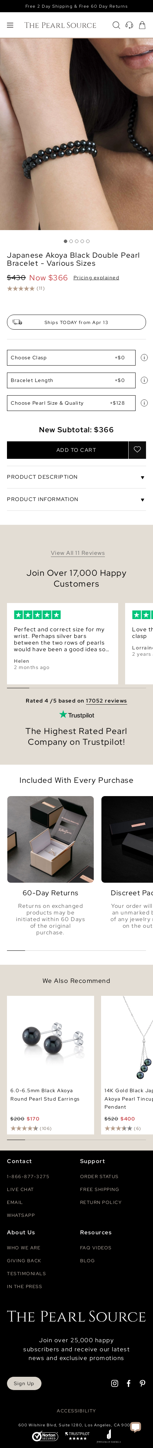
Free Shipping (100, 1189)
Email (15, 1202)
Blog (87, 1261)
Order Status (99, 1176)
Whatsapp (21, 1215)
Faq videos (96, 1248)
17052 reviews (106, 701)
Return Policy (101, 1202)
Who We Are (23, 1248)
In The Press (24, 1286)
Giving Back (24, 1261)
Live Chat (20, 1189)
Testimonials (26, 1274)
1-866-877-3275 (28, 1176)
